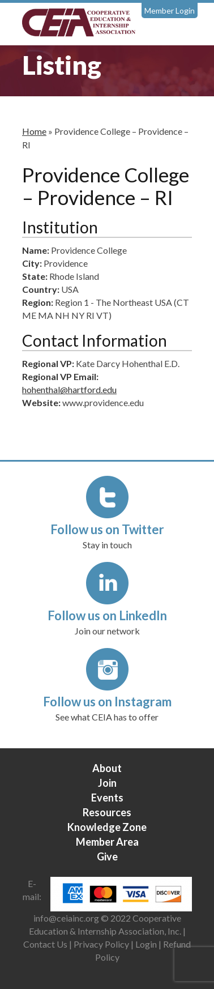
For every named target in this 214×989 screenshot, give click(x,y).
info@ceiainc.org (67, 918)
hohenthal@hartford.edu (69, 389)
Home (34, 131)
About (107, 768)
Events (107, 797)
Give (107, 856)
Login (146, 944)
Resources (107, 812)
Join (107, 783)
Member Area (107, 841)
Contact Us (45, 944)
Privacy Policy (101, 944)
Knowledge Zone (107, 827)
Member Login (169, 10)
